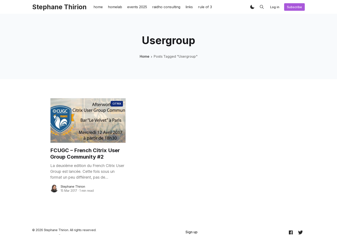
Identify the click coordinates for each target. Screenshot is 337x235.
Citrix (116, 103)
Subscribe (294, 7)
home (98, 7)
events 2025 (137, 7)
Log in (274, 7)
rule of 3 (205, 7)
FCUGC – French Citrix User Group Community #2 (85, 153)
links (189, 7)
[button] (252, 7)
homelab (115, 7)
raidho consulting (166, 7)
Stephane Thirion (73, 186)
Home (144, 56)
